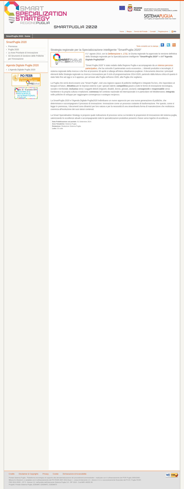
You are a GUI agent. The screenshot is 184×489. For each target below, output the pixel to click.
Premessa (12, 46)
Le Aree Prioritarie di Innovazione (23, 53)
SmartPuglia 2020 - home (18, 36)
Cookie (56, 474)
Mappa (129, 31)
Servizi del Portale (140, 31)
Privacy (46, 474)
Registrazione (163, 31)
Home (122, 31)
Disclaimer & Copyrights (29, 474)
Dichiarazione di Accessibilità (74, 474)
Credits (12, 474)
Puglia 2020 (13, 49)
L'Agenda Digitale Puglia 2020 (21, 69)
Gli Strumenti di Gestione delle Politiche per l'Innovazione (26, 57)
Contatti (153, 31)
